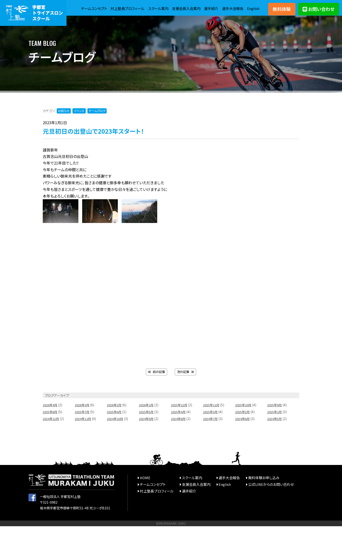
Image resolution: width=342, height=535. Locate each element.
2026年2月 (115, 414)
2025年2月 (243, 420)
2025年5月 (147, 420)
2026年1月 (147, 414)
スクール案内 (169, 6)
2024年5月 (275, 427)
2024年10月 (116, 427)
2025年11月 (212, 414)
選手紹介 (225, 6)
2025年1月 (275, 420)
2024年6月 (243, 427)
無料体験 (282, 12)
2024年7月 (211, 427)
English (253, 16)
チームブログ (100, 119)
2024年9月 (147, 427)
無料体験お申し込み (256, 486)
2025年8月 (51, 420)
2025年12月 (180, 414)
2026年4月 (51, 414)
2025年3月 (211, 420)
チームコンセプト (101, 6)
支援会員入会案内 (199, 6)
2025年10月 (244, 414)
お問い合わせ (318, 12)
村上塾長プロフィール (137, 6)
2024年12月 (52, 427)
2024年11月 (84, 427)
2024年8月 (179, 427)
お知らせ (64, 119)
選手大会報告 (248, 6)
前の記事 (156, 381)
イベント (81, 119)
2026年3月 (83, 414)
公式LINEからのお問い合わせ (263, 493)
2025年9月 (275, 414)
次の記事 (186, 381)
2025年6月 (115, 420)
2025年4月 (179, 420)
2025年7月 (83, 420)
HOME (144, 486)
